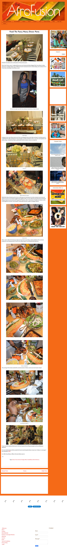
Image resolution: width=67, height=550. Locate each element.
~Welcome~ (4, 528)
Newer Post (5, 471)
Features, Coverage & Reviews (8, 534)
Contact (3, 531)
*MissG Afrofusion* (7, 21)
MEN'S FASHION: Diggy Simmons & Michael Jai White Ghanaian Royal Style (57, 168)
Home (24, 471)
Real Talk (59, 21)
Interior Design (47, 21)
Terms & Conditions (6, 541)
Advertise (4, 536)
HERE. (9, 451)
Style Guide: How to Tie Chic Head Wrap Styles (57, 155)
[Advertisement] (24, 485)
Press (3, 539)
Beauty (24, 21)
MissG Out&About (29, 459)
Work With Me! (5, 533)
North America (36, 459)
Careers (3, 537)
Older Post (44, 471)
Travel (4, 23)
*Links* (3, 544)
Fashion (35, 21)
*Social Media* (17, 21)
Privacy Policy (5, 542)
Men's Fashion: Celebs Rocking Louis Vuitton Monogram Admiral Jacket (57, 182)
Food (40, 21)
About (3, 529)
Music (54, 21)
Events (29, 21)
